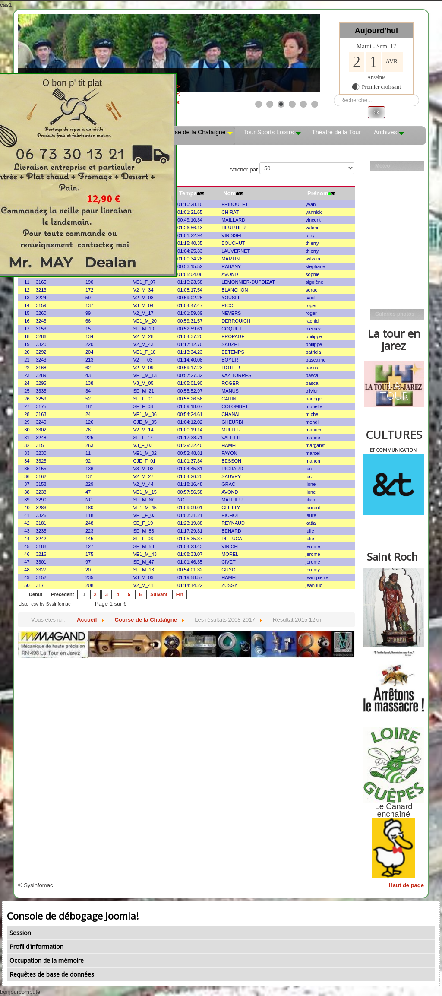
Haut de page (406, 885)
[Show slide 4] (292, 104)
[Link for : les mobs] (169, 53)
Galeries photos (394, 314)
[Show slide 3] (281, 104)
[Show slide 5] (303, 104)
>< (210, 90)
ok (376, 112)
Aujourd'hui (376, 30)
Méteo (382, 166)
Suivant (158, 594)
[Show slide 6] (314, 104)
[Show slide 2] (269, 104)
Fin (179, 594)
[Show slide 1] (258, 104)
